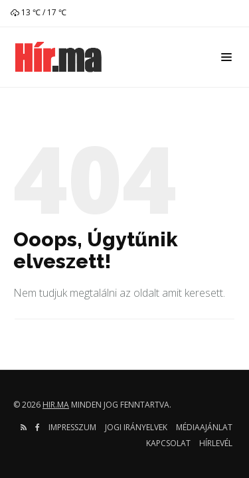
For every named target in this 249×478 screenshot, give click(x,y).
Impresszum (72, 427)
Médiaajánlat (204, 427)
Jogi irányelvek (136, 427)
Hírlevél (215, 443)
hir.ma (55, 404)
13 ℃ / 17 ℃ (38, 12)
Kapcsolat (168, 443)
